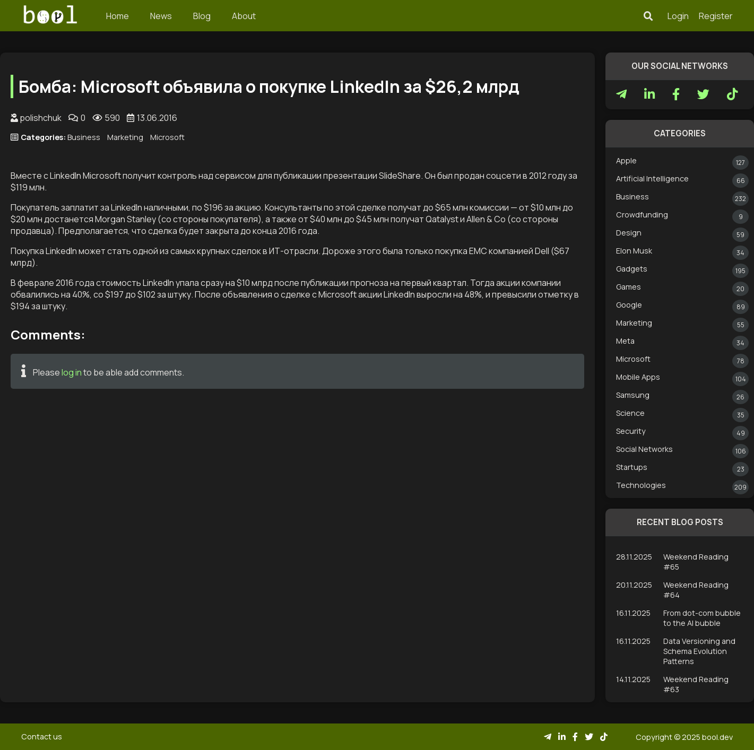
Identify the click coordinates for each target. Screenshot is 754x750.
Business (83, 137)
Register (716, 16)
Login (678, 16)
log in (72, 372)
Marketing (125, 137)
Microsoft (167, 137)
